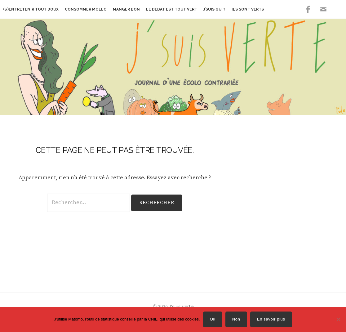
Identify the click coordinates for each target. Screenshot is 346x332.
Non (236, 319)
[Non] (338, 319)
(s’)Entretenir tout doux (31, 9)
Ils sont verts (248, 9)
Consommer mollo (86, 9)
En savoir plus (271, 319)
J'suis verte (181, 306)
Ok (212, 319)
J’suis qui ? (214, 9)
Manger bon (126, 9)
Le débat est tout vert (171, 9)
